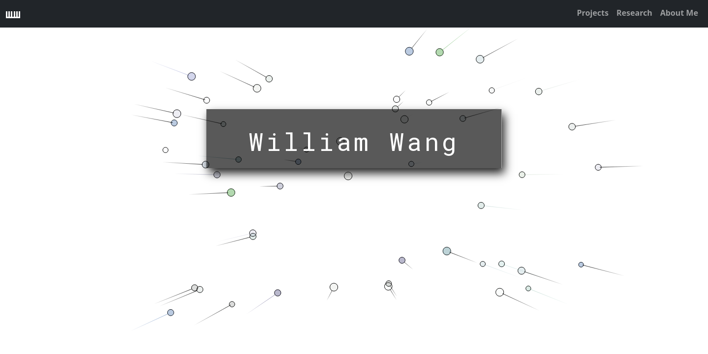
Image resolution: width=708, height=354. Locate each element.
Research (634, 12)
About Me (679, 12)
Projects (593, 12)
